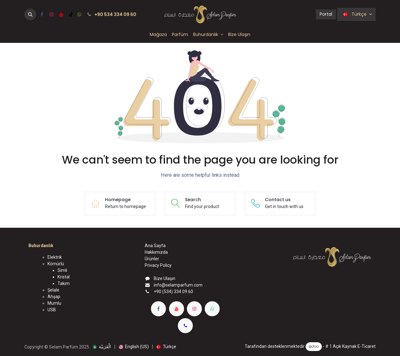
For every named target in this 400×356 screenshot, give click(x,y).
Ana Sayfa (155, 245)
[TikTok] (71, 14)
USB (52, 309)
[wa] (79, 14)
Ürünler (152, 258)
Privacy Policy (158, 265)
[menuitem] (158, 34)
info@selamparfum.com (178, 284)
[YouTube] (61, 14)
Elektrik (55, 257)
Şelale (53, 289)
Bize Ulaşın (164, 278)
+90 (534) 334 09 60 (173, 291)
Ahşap (54, 296)
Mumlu (54, 303)
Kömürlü (56, 263)
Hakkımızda (156, 252)
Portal (326, 14)
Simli (62, 270)
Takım (64, 283)
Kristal (64, 276)
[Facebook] (42, 14)
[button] (30, 14)
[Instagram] (51, 14)
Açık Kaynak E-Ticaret (354, 346)
